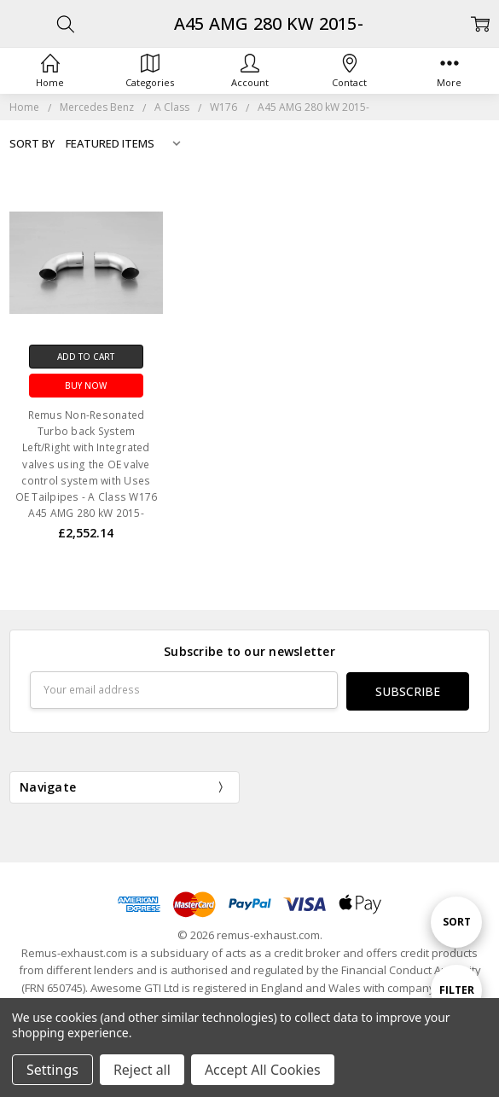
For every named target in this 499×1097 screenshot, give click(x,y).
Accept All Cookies (263, 1069)
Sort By (32, 143)
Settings (52, 1069)
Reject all (142, 1069)
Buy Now (86, 386)
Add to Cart (85, 357)
